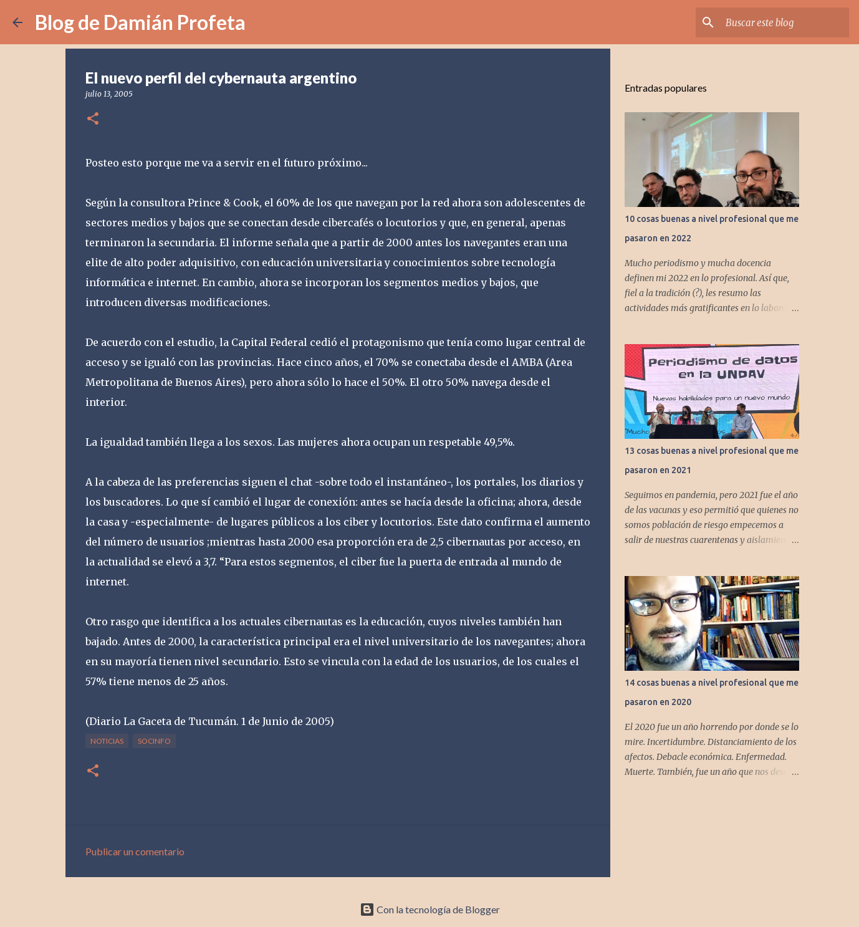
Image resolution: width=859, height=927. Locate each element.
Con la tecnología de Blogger (430, 909)
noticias (106, 741)
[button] (92, 119)
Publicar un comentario (135, 851)
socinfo (154, 741)
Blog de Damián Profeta (140, 22)
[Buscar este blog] (783, 22)
